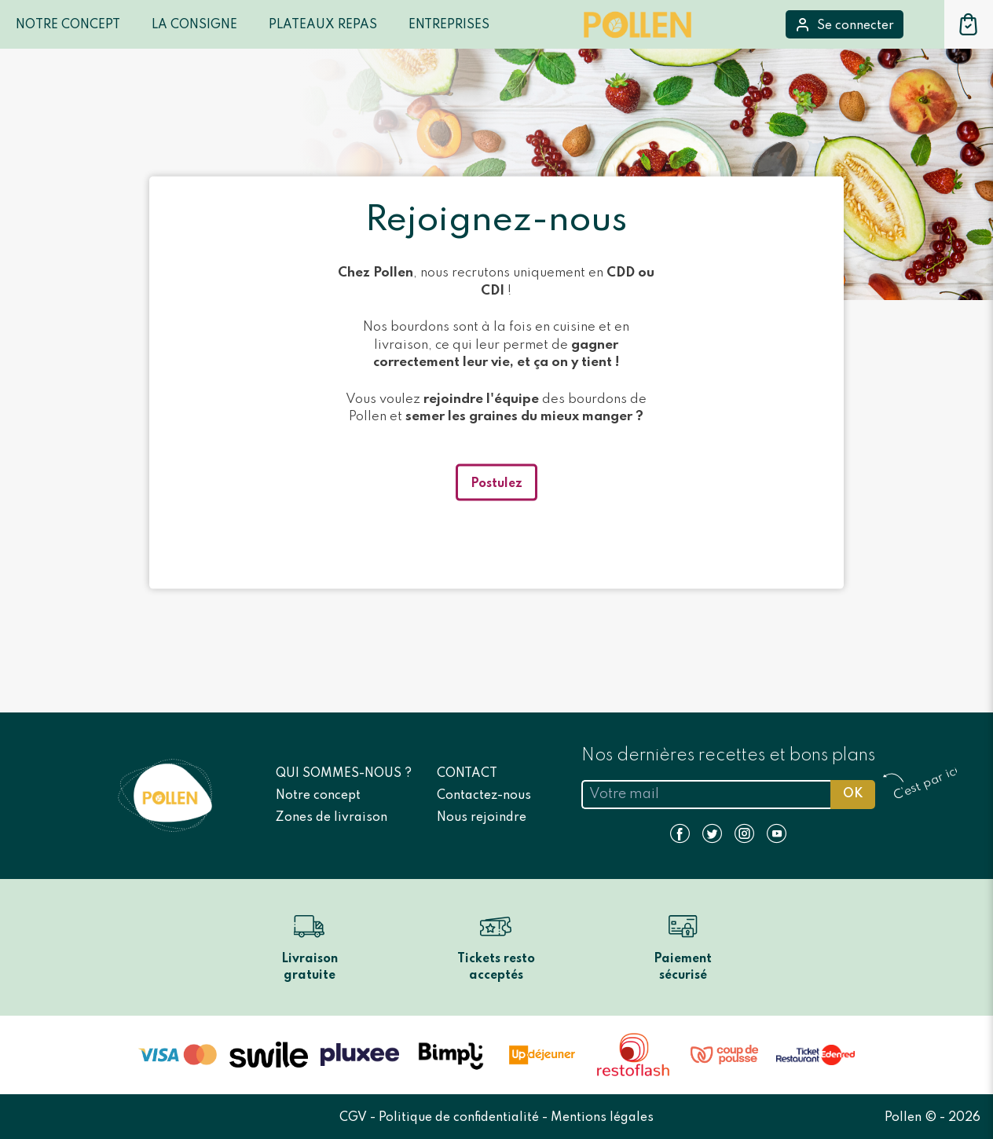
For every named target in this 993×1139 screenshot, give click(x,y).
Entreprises (449, 25)
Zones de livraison (331, 817)
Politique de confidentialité (460, 1118)
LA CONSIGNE (194, 25)
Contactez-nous (484, 795)
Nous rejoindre (481, 817)
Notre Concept (68, 25)
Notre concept (318, 795)
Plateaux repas (323, 25)
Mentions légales (602, 1118)
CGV (354, 1118)
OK (853, 794)
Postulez (496, 483)
